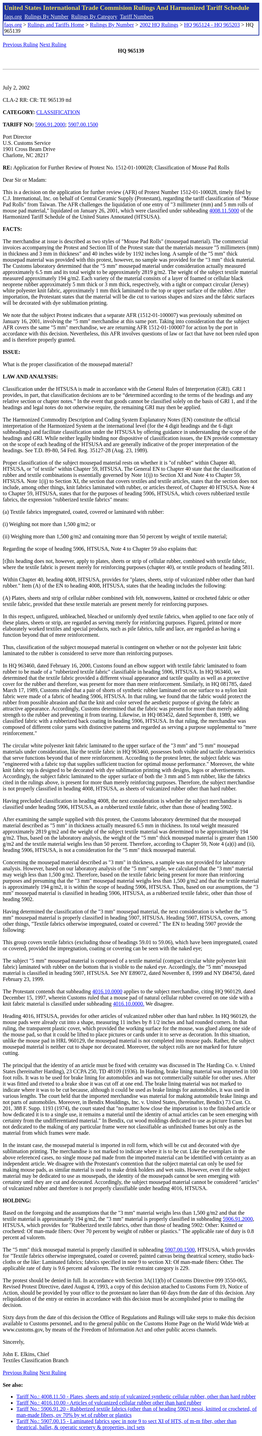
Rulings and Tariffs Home (56, 25)
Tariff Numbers (137, 16)
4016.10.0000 (107, 991)
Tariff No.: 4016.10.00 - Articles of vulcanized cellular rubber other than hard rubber (108, 1403)
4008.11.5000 (224, 210)
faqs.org (13, 16)
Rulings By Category (94, 16)
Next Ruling (53, 44)
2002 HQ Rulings (159, 25)
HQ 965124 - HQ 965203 (212, 25)
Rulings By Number (47, 16)
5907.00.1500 (83, 124)
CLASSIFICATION (58, 112)
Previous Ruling (20, 44)
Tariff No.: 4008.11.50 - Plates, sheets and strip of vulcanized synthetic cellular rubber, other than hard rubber (136, 1396)
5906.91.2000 (50, 124)
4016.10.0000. (128, 1004)
